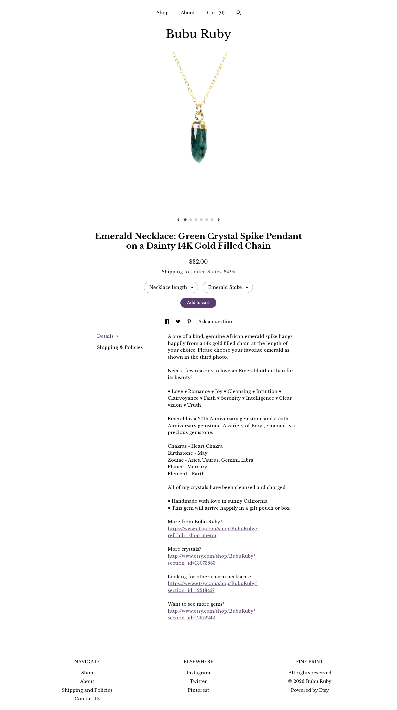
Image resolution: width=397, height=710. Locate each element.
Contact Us (87, 698)
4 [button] (201, 219)
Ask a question (215, 321)
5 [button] (206, 219)
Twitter (198, 681)
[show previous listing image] (178, 220)
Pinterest (198, 690)
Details (107, 336)
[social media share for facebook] (167, 321)
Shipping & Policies (120, 347)
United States (205, 271)
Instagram (198, 672)
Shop (162, 12)
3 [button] (196, 219)
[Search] (239, 13)
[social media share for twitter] (179, 321)
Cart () (216, 12)
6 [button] (212, 219)
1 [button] (185, 219)
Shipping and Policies (87, 690)
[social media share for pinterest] (190, 321)
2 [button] (190, 219)
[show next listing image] (218, 220)
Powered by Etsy (310, 690)
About (188, 12)
